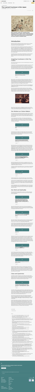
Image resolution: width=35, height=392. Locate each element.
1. (11, 315)
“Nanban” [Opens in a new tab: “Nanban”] (20, 297)
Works (2, 378)
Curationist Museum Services (4, 388)
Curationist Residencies (3, 387)
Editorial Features (4, 5)
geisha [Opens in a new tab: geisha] (21, 83)
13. (11, 334)
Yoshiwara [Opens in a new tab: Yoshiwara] (22, 48)
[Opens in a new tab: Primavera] (25, 301)
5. (11, 321)
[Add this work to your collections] (18, 77)
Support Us (3, 373)
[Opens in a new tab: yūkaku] (28, 44)
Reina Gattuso (4, 8)
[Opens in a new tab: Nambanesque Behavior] (14, 297)
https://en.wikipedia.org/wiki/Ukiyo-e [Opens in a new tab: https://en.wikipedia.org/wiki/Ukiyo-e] (20, 315)
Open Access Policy (11, 388)
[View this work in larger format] (22, 98)
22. (11, 355)
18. (11, 347)
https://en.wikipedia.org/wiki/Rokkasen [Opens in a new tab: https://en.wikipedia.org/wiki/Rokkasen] (21, 333)
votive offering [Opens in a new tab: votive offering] (15, 193)
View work (16, 77)
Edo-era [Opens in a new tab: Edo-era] (12, 43)
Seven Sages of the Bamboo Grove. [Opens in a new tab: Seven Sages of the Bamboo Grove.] (25, 221)
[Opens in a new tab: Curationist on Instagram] (30, 377)
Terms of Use (10, 389)
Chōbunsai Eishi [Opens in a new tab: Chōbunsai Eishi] (13, 148)
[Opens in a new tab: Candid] (33, 380)
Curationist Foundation (11, 379)
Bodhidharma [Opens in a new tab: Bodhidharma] (26, 267)
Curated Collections (3, 380)
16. (11, 341)
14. (11, 336)
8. (11, 326)
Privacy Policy (10, 387)
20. (11, 352)
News (9, 380)
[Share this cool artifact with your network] (32, 10)
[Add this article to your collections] (29, 10)
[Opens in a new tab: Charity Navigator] (30, 380)
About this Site (10, 378)
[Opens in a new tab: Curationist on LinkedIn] (33, 377)
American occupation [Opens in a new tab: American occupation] (18, 290)
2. (11, 316)
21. (11, 353)
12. (11, 333)
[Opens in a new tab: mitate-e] (23, 107)
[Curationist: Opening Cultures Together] (3, 1)
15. (11, 338)
